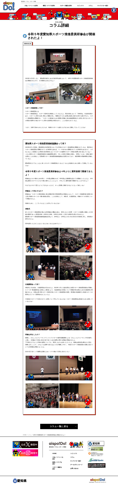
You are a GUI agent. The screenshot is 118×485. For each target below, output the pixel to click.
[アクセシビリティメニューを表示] (113, 10)
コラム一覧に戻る (59, 426)
